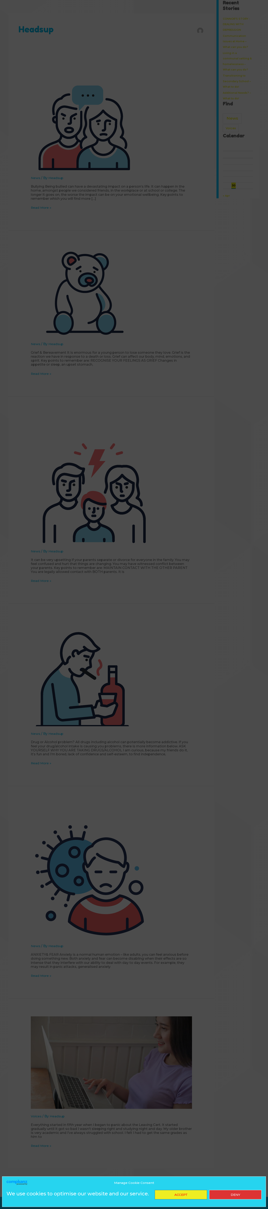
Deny (235, 1195)
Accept (181, 1195)
